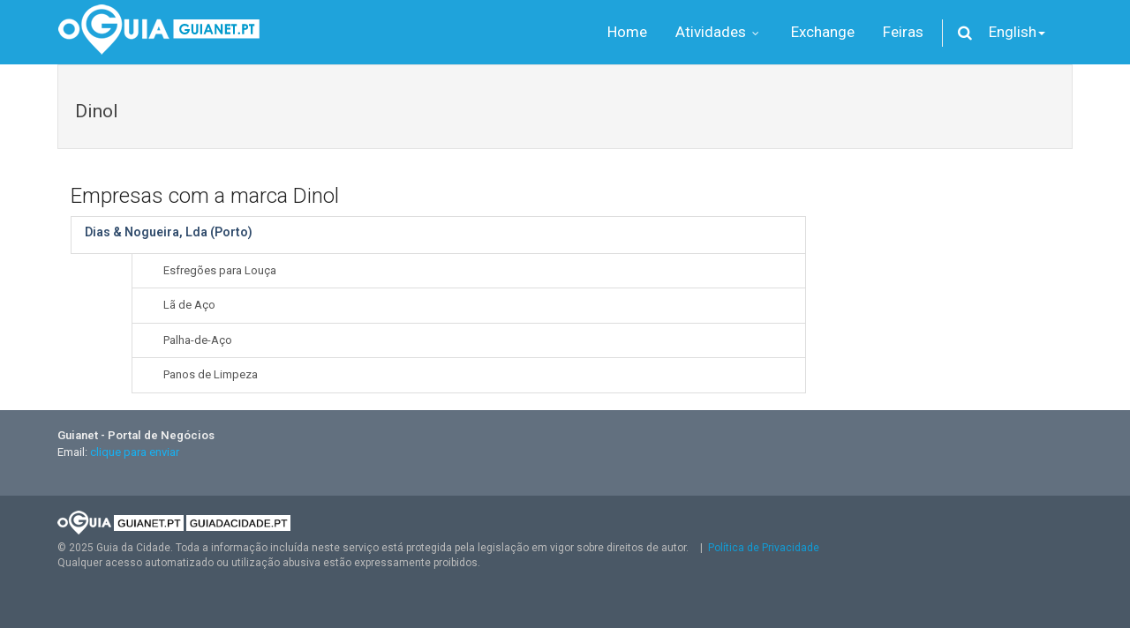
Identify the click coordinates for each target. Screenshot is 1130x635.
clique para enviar (134, 452)
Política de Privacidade (763, 548)
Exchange (823, 32)
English (1017, 32)
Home (627, 32)
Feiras (903, 32)
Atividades (719, 32)
